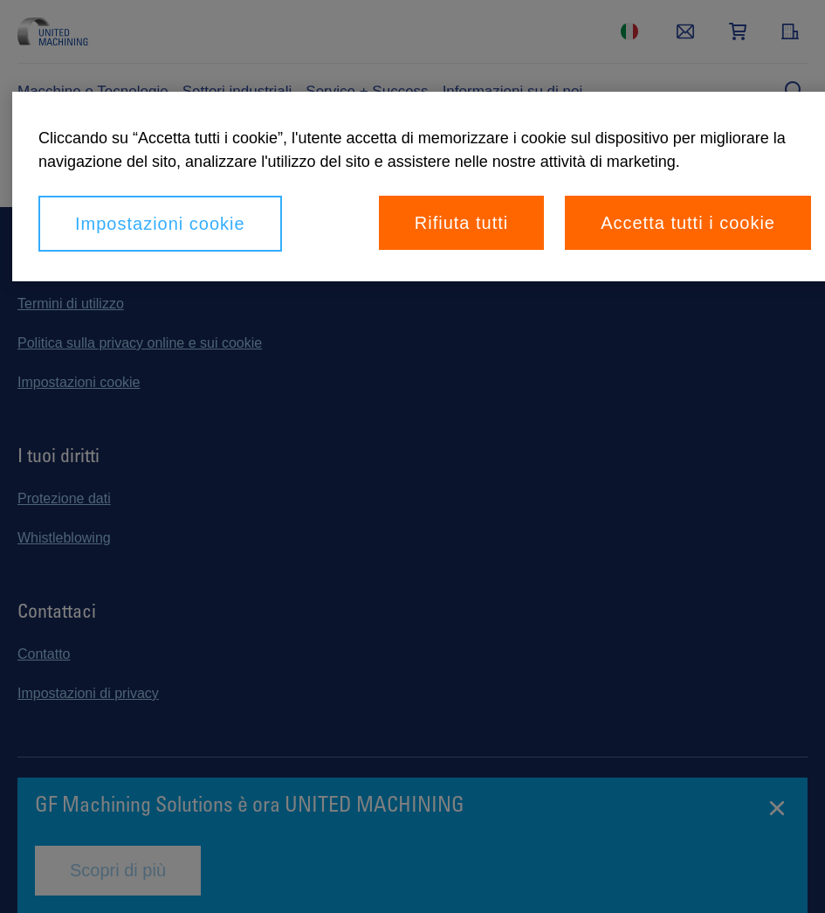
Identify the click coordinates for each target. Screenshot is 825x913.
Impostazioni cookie (160, 223)
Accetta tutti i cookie (688, 222)
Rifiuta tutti (461, 222)
